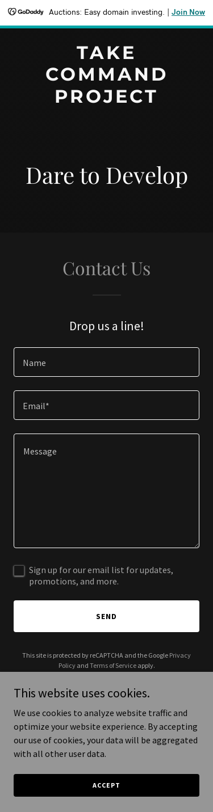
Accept (106, 785)
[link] (106, 99)
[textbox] (106, 362)
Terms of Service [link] (113, 665)
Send (106, 616)
